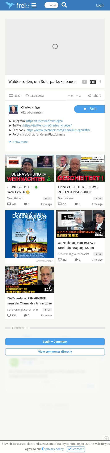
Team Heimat (14, 198)
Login (100, 5)
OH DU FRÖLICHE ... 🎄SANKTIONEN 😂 (22, 190)
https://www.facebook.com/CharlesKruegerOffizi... (59, 130)
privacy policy (53, 449)
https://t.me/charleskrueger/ (44, 121)
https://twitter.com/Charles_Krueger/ (47, 126)
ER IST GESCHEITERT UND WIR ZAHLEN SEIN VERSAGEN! (78, 190)
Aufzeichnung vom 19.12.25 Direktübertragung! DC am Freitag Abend (76, 248)
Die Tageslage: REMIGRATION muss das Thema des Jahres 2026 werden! (29, 303)
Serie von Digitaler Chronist (73, 254)
